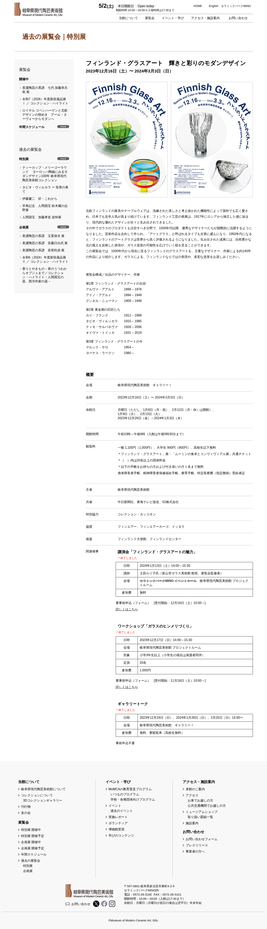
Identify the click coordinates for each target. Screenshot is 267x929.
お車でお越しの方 (200, 800)
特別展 (28, 865)
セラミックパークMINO (236, 6)
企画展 (28, 871)
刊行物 (26, 806)
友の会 (26, 812)
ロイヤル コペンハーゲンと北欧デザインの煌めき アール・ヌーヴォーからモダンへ (45, 114)
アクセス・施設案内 (205, 18)
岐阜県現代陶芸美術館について (43, 789)
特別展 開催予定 (32, 836)
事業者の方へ (195, 851)
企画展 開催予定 (32, 848)
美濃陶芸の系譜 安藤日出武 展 (45, 243)
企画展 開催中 (31, 842)
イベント (115, 805)
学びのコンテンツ (121, 835)
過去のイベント (122, 811)
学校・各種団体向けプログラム (133, 799)
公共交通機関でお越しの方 (207, 805)
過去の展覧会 (30, 860)
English (213, 6)
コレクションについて (37, 795)
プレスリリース (197, 845)
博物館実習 (118, 829)
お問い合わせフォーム (201, 839)
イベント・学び (173, 18)
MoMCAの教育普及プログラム (130, 789)
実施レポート (118, 817)
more (63, 126)
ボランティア (118, 823)
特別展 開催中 (31, 829)
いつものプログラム (125, 794)
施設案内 (192, 823)
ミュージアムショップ (201, 811)
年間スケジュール (34, 854)
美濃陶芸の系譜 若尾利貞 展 (43, 250)
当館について (128, 18)
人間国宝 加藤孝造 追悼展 (41, 217)
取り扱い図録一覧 (200, 817)
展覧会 (149, 18)
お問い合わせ (238, 18)
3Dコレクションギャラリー (42, 800)
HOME (198, 6)
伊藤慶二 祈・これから (39, 198)
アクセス (192, 795)
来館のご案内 (195, 789)
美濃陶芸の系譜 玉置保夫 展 (43, 236)
